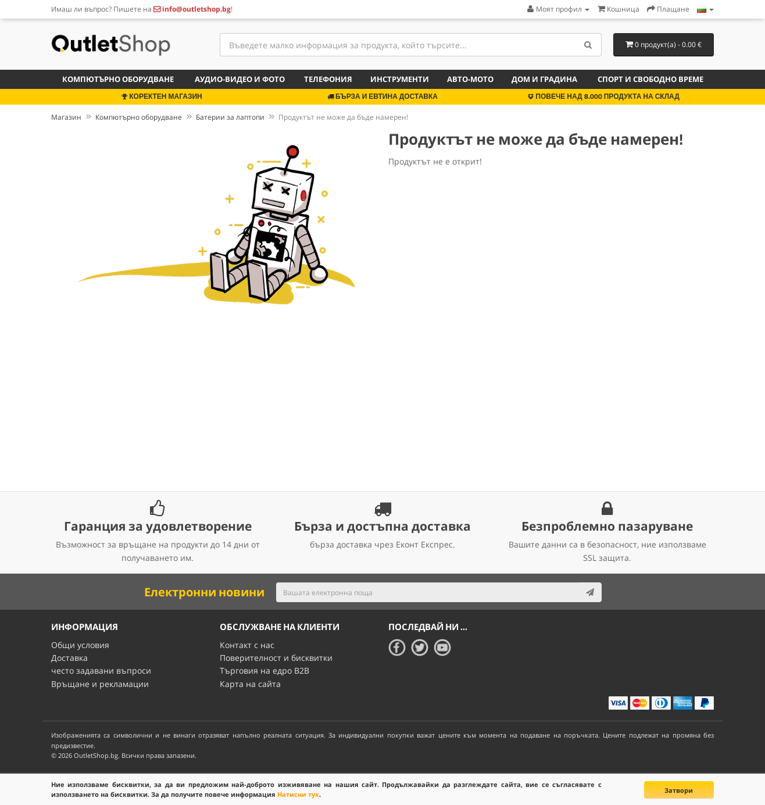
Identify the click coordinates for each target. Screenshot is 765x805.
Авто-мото (470, 79)
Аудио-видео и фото (240, 79)
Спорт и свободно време (650, 79)
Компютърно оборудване (118, 79)
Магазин (66, 117)
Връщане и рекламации (100, 683)
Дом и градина (544, 79)
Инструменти (399, 79)
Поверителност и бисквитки (276, 657)
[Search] (588, 44)
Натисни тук (298, 794)
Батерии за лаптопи (230, 117)
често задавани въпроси (101, 670)
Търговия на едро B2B (264, 670)
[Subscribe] (590, 592)
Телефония (328, 79)
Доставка (69, 657)
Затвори (678, 790)
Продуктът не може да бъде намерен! (343, 117)
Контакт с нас (247, 644)
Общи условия (80, 644)
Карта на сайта (250, 683)
